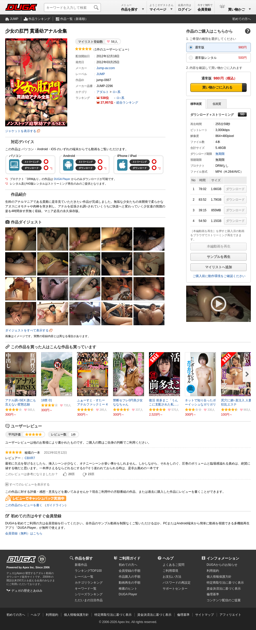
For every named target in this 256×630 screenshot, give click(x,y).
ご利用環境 (170, 571)
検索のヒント (128, 588)
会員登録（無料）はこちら (23, 533)
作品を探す (84, 558)
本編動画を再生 (218, 246)
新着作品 (81, 565)
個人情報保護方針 (219, 576)
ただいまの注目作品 (89, 600)
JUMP (14, 19)
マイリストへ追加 (218, 267)
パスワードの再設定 (177, 582)
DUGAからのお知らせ (222, 565)
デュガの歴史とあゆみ (26, 590)
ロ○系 (116, 92)
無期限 (220, 154)
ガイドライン (55, 505)
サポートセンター (175, 588)
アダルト (102, 92)
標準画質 (196, 103)
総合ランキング (127, 102)
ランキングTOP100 (88, 571)
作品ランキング (39, 19)
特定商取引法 (225, 582)
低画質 (217, 103)
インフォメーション (223, 558)
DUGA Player (62, 178)
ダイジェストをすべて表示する (27, 330)
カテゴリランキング (89, 582)
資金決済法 (224, 588)
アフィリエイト (230, 615)
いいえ (84, 474)
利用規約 (213, 571)
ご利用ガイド (129, 558)
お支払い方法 (172, 576)
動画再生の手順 (129, 582)
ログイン (184, 9)
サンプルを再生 (218, 257)
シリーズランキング (89, 594)
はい (65, 474)
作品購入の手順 (129, 576)
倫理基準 (213, 594)
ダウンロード (235, 189)
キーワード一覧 (85, 588)
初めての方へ (241, 19)
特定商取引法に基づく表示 (113, 615)
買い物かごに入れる (217, 87)
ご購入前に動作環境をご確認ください (219, 276)
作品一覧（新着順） (74, 19)
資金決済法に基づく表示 (154, 615)
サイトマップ (204, 615)
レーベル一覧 (84, 576)
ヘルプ (168, 558)
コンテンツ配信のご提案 (224, 600)
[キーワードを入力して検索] (72, 7)
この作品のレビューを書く (23, 505)
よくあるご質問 (173, 565)
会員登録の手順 (129, 571)
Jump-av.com (105, 68)
